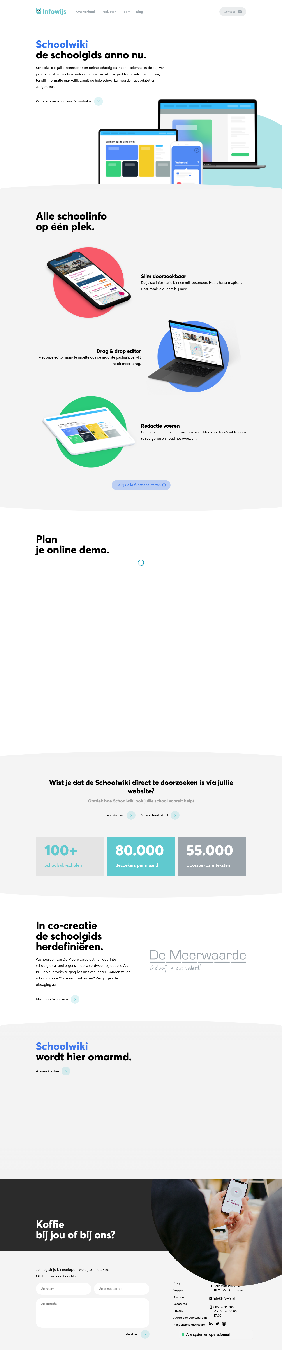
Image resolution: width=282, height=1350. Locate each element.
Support (179, 1290)
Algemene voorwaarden (190, 1318)
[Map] (141, 1102)
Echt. (106, 1270)
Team (126, 12)
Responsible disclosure (189, 1325)
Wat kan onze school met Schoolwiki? (64, 101)
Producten (108, 12)
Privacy (178, 1311)
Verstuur (132, 1334)
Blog (139, 12)
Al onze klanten (47, 1071)
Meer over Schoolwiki (52, 999)
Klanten (178, 1297)
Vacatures (180, 1304)
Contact (233, 11)
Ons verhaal (85, 12)
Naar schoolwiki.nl (154, 815)
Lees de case (114, 815)
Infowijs (51, 11)
